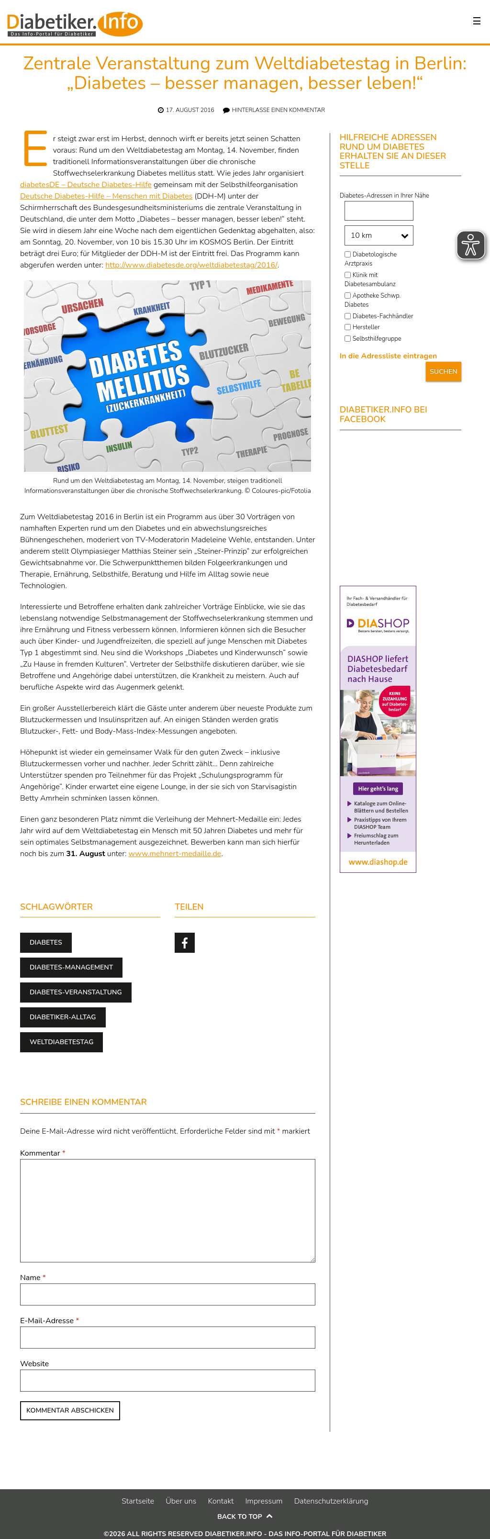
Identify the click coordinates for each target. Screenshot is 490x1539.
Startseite (138, 1501)
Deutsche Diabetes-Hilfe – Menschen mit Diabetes (106, 196)
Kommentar (43, 1153)
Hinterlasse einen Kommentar (278, 110)
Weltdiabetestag (61, 1042)
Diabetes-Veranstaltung (76, 992)
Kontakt (221, 1501)
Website (34, 1364)
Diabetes (46, 942)
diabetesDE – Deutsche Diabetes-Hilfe (86, 184)
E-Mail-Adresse (49, 1321)
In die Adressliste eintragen (388, 356)
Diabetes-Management (71, 967)
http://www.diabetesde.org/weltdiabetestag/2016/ (191, 265)
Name (33, 1277)
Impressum (263, 1501)
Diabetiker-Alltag (63, 1017)
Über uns (181, 1501)
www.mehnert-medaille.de (175, 853)
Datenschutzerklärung (331, 1501)
